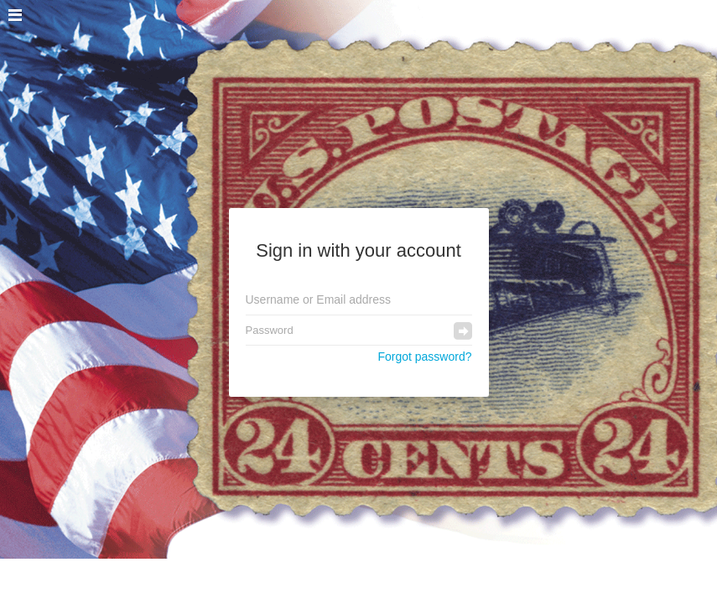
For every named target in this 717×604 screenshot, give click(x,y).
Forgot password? (424, 356)
